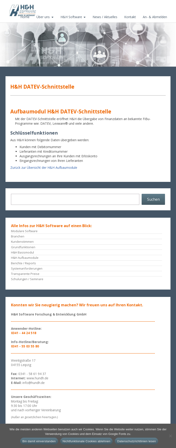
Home (25, 17)
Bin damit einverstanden (39, 441)
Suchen (153, 199)
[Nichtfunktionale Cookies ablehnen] (170, 436)
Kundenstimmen (22, 241)
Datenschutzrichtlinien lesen (136, 441)
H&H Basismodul (22, 252)
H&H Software (71, 17)
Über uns (43, 17)
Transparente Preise (25, 274)
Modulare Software (24, 231)
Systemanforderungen (26, 268)
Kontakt (130, 17)
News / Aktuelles (105, 17)
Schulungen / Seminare (27, 279)
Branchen (17, 236)
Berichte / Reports (23, 263)
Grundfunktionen (23, 247)
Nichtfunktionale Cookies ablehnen (86, 441)
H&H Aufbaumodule (24, 258)
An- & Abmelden (155, 17)
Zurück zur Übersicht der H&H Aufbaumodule (43, 167)
